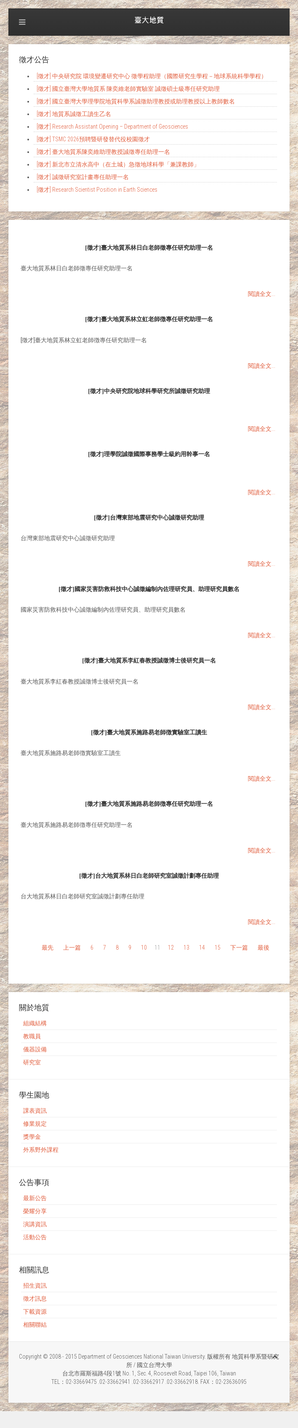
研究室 (32, 1062)
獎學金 (32, 1136)
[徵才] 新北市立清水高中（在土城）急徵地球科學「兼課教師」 (118, 164)
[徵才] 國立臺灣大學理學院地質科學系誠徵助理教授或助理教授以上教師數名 (136, 101)
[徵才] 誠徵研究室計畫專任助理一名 (83, 177)
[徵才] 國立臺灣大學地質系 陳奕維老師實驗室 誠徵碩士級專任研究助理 (128, 88)
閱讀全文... (261, 293)
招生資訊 (35, 1285)
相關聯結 (35, 1324)
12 (171, 947)
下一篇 (239, 947)
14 (202, 947)
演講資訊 (35, 1224)
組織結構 (35, 1023)
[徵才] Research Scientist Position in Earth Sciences (97, 189)
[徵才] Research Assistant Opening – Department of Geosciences (112, 126)
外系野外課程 (41, 1149)
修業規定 (35, 1123)
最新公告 (35, 1198)
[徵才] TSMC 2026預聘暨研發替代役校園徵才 (93, 139)
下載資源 (35, 1311)
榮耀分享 (35, 1211)
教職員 (32, 1036)
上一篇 (72, 947)
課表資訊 (35, 1110)
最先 (47, 947)
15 (218, 947)
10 (144, 947)
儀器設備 (35, 1049)
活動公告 (35, 1237)
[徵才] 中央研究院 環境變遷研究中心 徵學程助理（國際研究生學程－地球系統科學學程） (152, 76)
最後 (263, 947)
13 (186, 947)
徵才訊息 (35, 1298)
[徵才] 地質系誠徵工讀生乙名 (74, 114)
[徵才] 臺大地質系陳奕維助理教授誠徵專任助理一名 (103, 151)
